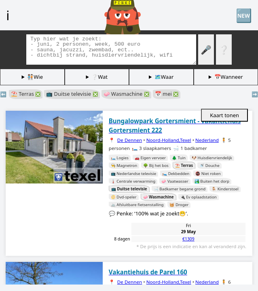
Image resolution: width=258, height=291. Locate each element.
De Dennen (129, 140)
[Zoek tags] (111, 49)
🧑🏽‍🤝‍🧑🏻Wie (35, 76)
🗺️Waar (164, 76)
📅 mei (167, 93)
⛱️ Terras (25, 93)
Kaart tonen (224, 115)
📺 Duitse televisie (71, 93)
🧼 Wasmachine (126, 93)
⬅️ (3, 94)
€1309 (188, 239)
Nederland (207, 140)
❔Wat (99, 76)
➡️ (255, 94)
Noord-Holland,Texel (168, 140)
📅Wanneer (228, 76)
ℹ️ (7, 15)
